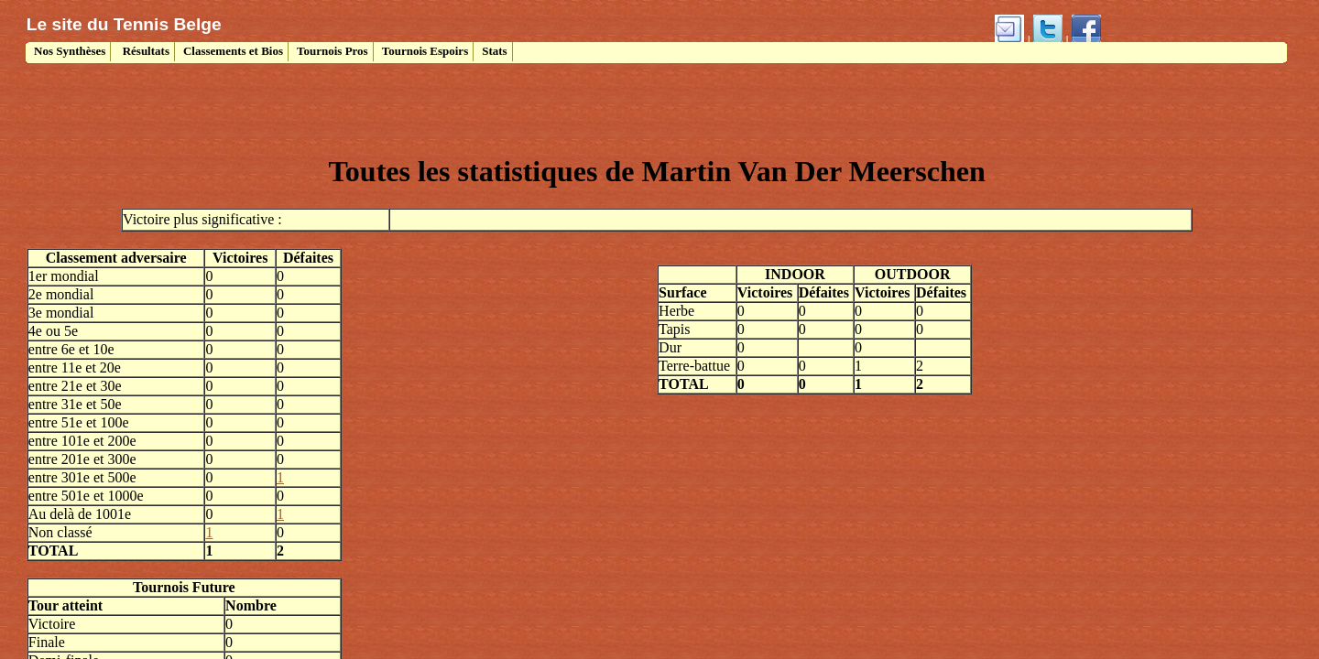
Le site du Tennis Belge (124, 24)
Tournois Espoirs (425, 51)
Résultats (144, 51)
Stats (494, 51)
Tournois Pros (332, 51)
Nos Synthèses (68, 51)
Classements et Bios (233, 51)
